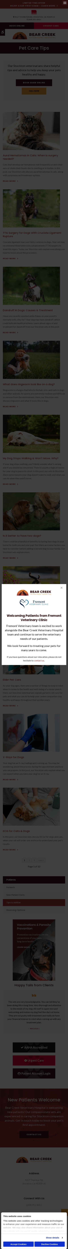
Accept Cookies (18, 1244)
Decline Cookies (49, 1244)
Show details (52, 1237)
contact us (39, 660)
